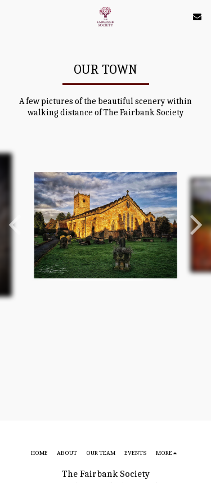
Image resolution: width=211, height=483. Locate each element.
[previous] (17, 225)
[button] (12, 16)
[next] (194, 225)
